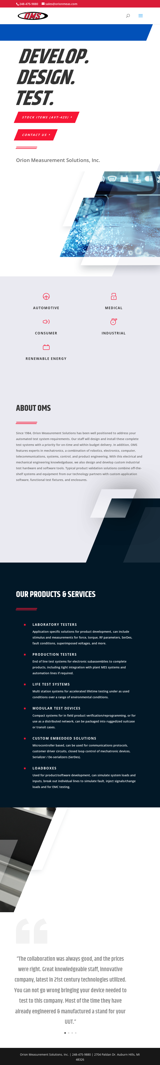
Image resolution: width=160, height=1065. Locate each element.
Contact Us (34, 135)
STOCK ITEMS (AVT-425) (45, 117)
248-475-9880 (28, 4)
